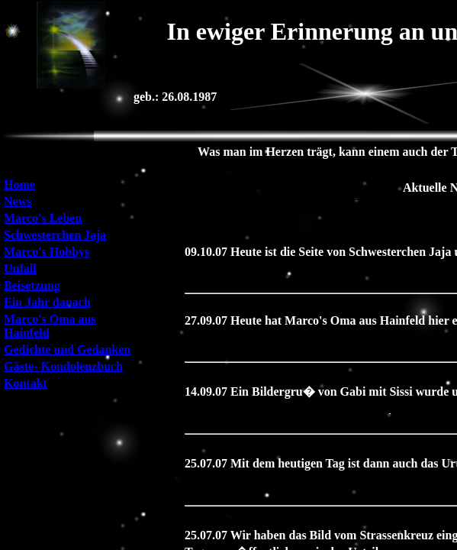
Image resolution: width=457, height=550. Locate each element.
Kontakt (25, 383)
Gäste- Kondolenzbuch (63, 366)
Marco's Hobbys (46, 251)
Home (19, 184)
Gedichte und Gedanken (67, 349)
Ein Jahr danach (47, 302)
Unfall (20, 268)
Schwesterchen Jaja (55, 234)
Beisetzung (32, 285)
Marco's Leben (43, 218)
